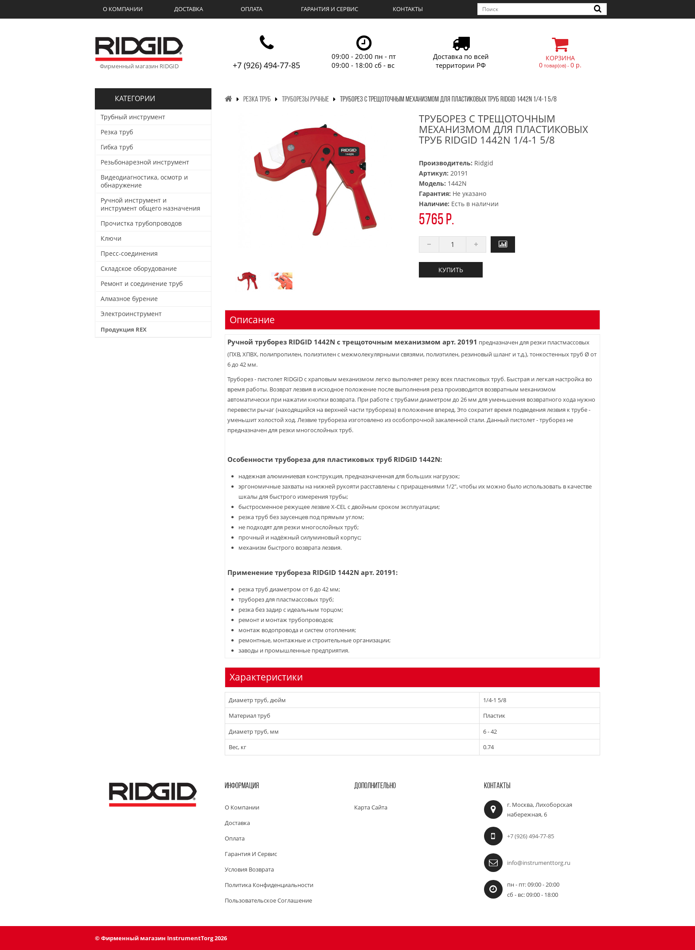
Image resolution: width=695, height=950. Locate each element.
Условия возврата (249, 869)
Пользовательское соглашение (268, 900)
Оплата (251, 9)
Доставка (188, 9)
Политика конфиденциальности (269, 885)
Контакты (408, 9)
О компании (123, 9)
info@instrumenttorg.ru (538, 863)
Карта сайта (370, 807)
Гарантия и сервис (329, 9)
